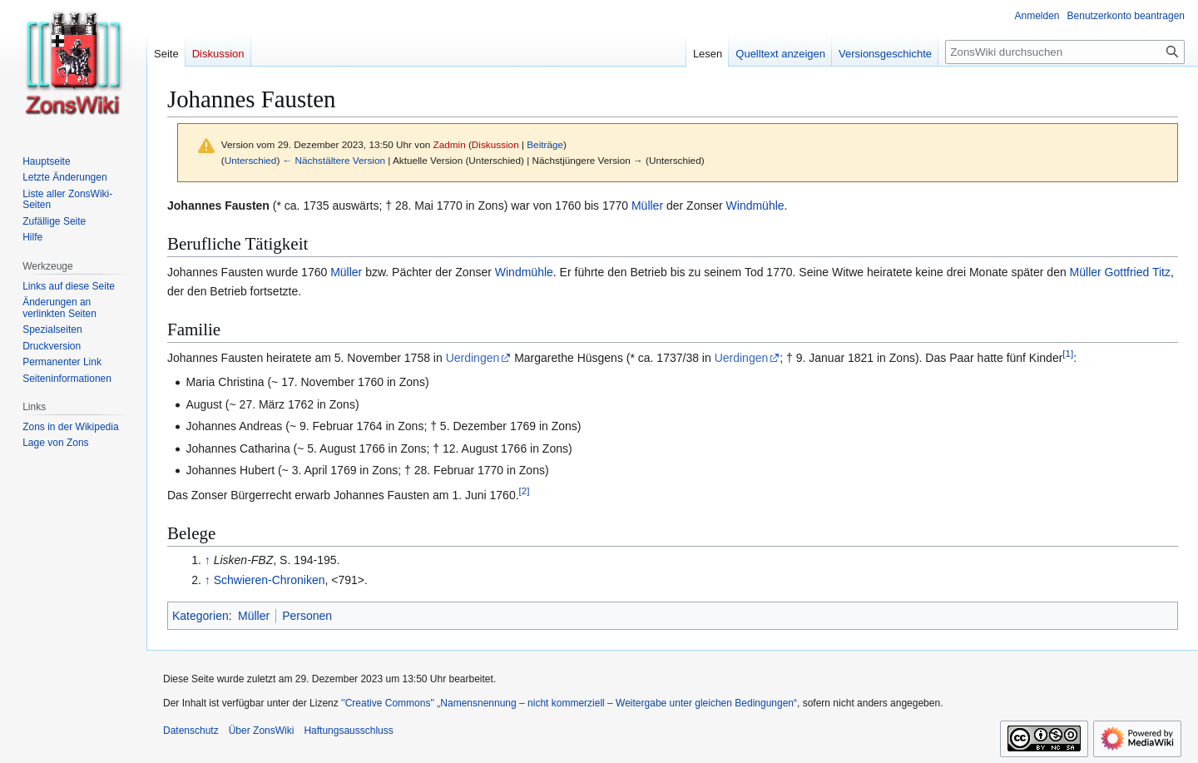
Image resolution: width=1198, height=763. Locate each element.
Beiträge (545, 144)
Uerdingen (473, 357)
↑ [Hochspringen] (207, 560)
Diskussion (495, 144)
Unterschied (251, 160)
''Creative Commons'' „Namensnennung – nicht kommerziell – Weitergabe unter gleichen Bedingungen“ (569, 703)
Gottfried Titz (1138, 272)
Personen (307, 615)
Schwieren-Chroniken (269, 580)
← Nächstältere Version (334, 160)
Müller (647, 205)
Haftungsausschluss (348, 730)
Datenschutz (191, 730)
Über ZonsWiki (262, 730)
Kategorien (200, 615)
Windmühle (755, 205)
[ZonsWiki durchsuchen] (1065, 52)
